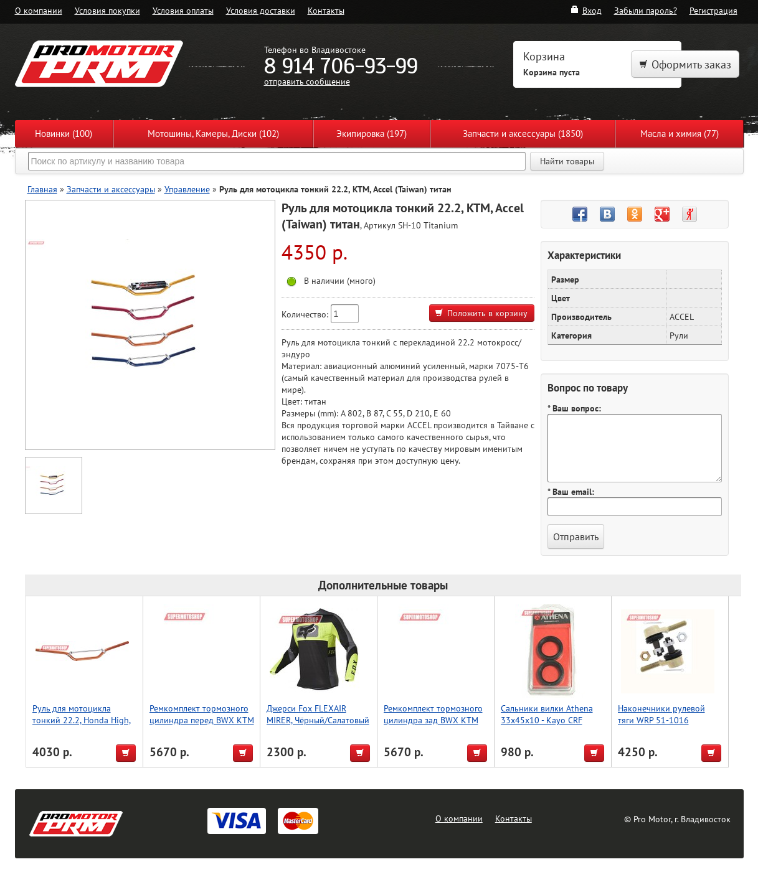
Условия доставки (260, 10)
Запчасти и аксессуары (111, 189)
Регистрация (713, 10)
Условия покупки (107, 10)
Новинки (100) (63, 133)
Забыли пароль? (645, 10)
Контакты (326, 10)
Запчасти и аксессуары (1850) (523, 133)
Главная (42, 189)
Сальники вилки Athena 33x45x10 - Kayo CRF (547, 714)
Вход (586, 10)
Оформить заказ (685, 64)
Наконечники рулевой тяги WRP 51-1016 (661, 714)
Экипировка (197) (371, 133)
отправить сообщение (307, 81)
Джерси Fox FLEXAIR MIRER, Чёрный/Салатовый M (318, 720)
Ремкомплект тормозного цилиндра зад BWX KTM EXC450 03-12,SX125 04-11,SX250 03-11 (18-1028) (435, 725)
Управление (187, 189)
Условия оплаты (183, 10)
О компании (38, 10)
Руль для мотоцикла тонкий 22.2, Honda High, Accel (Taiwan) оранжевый (82, 720)
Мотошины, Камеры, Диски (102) (213, 133)
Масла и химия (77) (679, 133)
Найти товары (567, 161)
